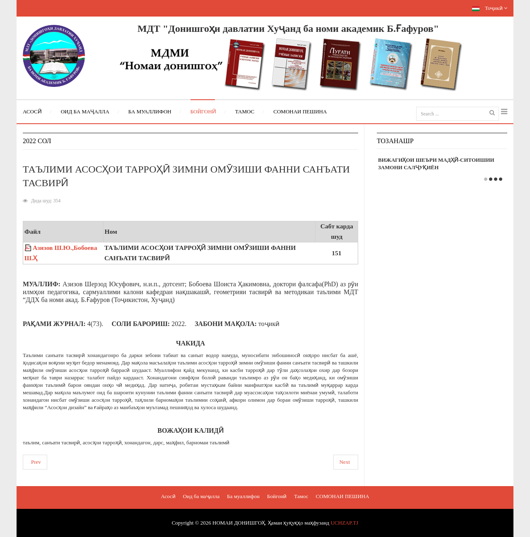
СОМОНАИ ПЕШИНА (342, 496)
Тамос (301, 496)
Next (345, 462)
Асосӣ (168, 496)
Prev (36, 462)
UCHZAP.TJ (344, 523)
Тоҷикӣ (489, 8)
